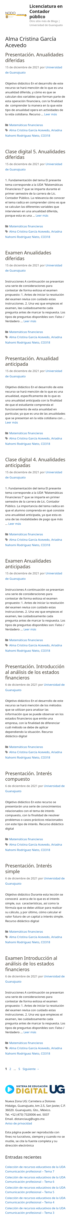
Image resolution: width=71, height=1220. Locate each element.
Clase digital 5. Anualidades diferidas (35, 154)
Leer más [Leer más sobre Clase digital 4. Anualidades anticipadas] (14, 524)
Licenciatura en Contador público (46, 11)
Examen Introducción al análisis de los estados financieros (31, 964)
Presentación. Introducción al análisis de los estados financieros (34, 672)
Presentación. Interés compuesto (28, 776)
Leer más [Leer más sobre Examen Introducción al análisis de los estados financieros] (29, 1032)
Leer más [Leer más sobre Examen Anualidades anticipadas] (29, 629)
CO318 (45, 136)
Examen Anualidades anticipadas (28, 564)
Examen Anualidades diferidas (28, 255)
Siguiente (31, 1069)
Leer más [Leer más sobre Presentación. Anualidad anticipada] (11, 422)
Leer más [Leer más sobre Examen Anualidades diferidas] (29, 321)
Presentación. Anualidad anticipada (32, 361)
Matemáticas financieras (26, 125)
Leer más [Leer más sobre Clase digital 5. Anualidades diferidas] (42, 215)
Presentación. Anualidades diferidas (34, 57)
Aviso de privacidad (18, 1123)
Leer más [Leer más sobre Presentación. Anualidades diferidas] (50, 114)
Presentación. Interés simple (28, 868)
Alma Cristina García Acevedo (29, 130)
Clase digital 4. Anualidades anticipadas (35, 462)
